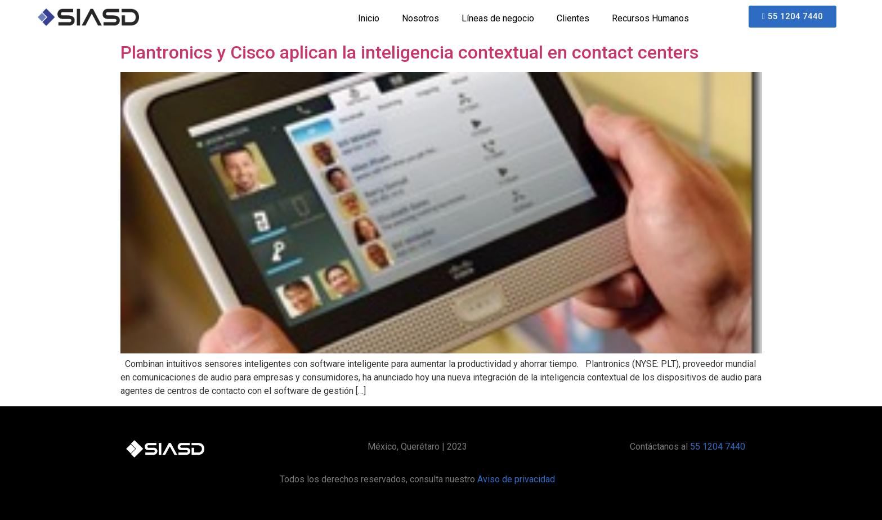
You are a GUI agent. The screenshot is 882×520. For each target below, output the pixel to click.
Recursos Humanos (650, 18)
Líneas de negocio (498, 18)
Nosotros (420, 18)
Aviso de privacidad (516, 479)
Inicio (368, 18)
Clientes (573, 18)
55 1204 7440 (717, 446)
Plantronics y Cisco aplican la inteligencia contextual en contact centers (409, 52)
